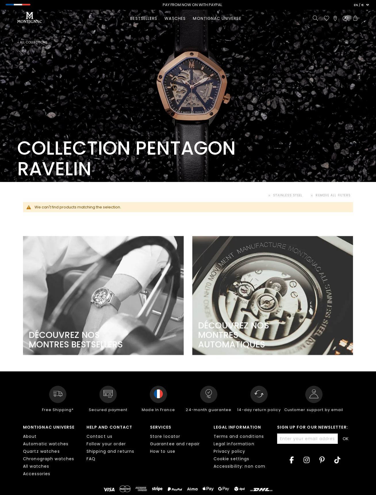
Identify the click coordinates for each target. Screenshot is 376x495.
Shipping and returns (110, 451)
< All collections (32, 42)
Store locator (165, 436)
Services (161, 427)
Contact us (99, 436)
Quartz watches (41, 451)
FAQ (91, 459)
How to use (162, 451)
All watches (36, 466)
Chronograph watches (48, 459)
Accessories (36, 474)
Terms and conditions (239, 436)
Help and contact (109, 427)
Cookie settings (232, 459)
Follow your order (106, 444)
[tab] (50, 451)
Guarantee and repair (175, 444)
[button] (361, 5)
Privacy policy (229, 451)
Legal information (237, 427)
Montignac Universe (48, 427)
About (30, 436)
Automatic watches (45, 444)
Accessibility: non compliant (246, 466)
